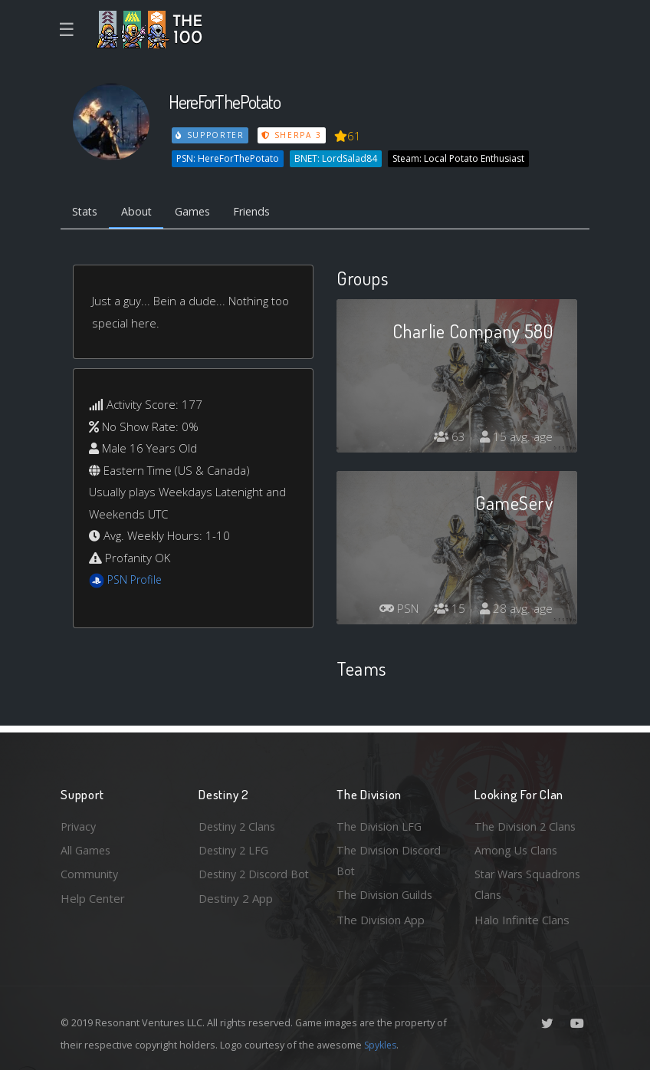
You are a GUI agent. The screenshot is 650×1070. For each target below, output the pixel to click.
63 (447, 438)
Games (199, 211)
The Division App (380, 919)
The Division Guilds (386, 894)
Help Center (93, 897)
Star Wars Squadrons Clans (530, 884)
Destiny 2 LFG (236, 847)
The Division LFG (380, 823)
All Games (87, 847)
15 (447, 610)
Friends (262, 211)
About (140, 211)
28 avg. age (515, 610)
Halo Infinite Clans (522, 919)
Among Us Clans (517, 847)
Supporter (210, 135)
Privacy (80, 823)
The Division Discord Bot (390, 858)
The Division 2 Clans (526, 823)
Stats (86, 211)
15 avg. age (515, 438)
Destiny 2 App (236, 919)
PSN (394, 610)
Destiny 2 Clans (239, 823)
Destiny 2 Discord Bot (246, 884)
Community (90, 873)
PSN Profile (136, 581)
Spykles (382, 1045)
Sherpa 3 (293, 135)
